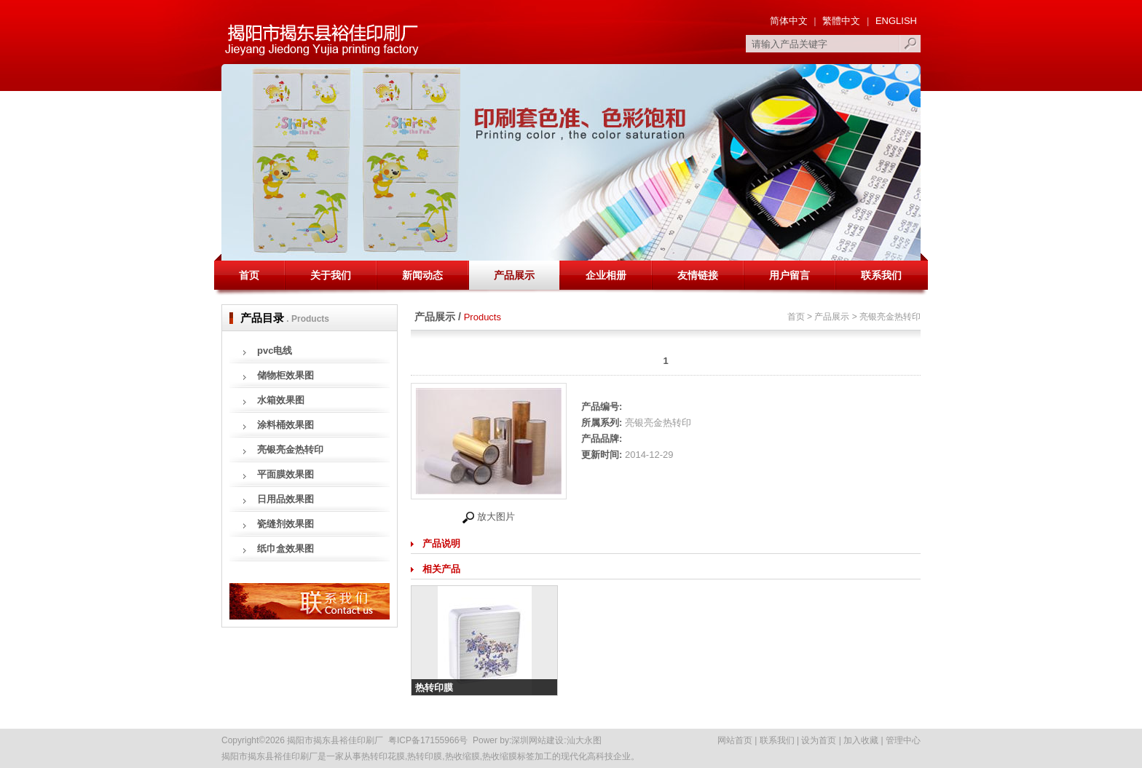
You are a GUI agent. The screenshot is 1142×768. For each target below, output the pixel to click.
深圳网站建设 (537, 740)
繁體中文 (841, 20)
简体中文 (789, 20)
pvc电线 (274, 350)
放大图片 (488, 516)
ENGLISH (895, 20)
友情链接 (697, 275)
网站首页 (734, 740)
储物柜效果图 (285, 375)
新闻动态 (422, 275)
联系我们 (881, 275)
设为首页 (818, 740)
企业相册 (606, 275)
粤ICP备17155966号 (428, 740)
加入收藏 (860, 740)
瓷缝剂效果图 (285, 523)
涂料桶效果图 (285, 424)
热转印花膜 (383, 756)
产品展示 (514, 275)
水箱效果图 (280, 400)
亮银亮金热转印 (290, 449)
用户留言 (789, 275)
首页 (249, 275)
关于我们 (330, 275)
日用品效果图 (285, 499)
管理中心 (903, 740)
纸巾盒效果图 (285, 548)
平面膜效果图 (285, 474)
